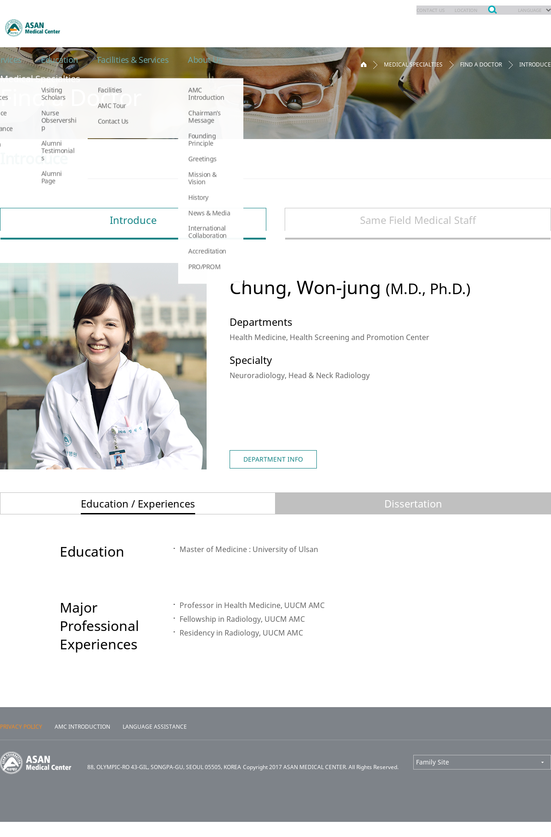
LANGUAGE (527, 10)
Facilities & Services (452, 27)
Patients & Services (294, 27)
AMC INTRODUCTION (82, 742)
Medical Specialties (119, 27)
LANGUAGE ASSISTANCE (155, 742)
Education (372, 27)
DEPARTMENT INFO (273, 459)
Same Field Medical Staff (418, 220)
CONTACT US (416, 10)
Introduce (133, 220)
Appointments (207, 27)
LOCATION (458, 10)
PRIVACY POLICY (21, 742)
